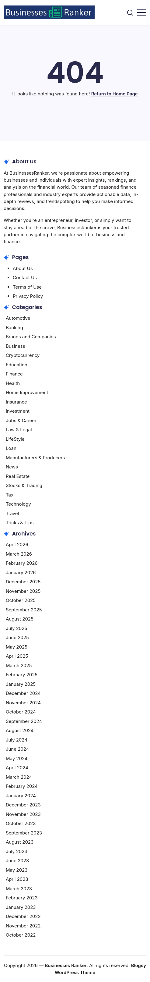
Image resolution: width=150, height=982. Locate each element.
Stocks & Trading (24, 485)
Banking (14, 327)
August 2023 (19, 842)
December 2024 (23, 693)
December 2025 (23, 582)
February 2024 (22, 786)
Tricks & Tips (20, 522)
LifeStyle (15, 439)
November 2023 (23, 814)
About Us (23, 268)
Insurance (16, 402)
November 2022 (23, 926)
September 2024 (24, 721)
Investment (18, 411)
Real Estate (18, 476)
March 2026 (19, 554)
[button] (130, 12)
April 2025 (17, 656)
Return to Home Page (114, 94)
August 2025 (19, 619)
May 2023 (16, 870)
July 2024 (16, 740)
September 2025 (24, 610)
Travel (12, 513)
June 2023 (17, 860)
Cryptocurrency (23, 355)
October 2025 (21, 600)
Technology (18, 504)
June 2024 (17, 749)
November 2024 (23, 703)
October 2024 (21, 712)
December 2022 (23, 916)
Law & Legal (19, 429)
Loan (11, 448)
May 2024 (17, 758)
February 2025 (21, 675)
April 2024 (17, 767)
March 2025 (19, 665)
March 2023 (19, 888)
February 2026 (22, 563)
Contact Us (25, 277)
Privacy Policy (28, 296)
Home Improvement (27, 392)
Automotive (18, 318)
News (12, 467)
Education (16, 365)
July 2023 (16, 851)
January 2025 (21, 684)
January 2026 (21, 572)
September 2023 (24, 833)
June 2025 (17, 637)
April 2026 (17, 544)
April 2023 (17, 879)
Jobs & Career (21, 420)
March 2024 (19, 777)
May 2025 (16, 647)
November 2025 (23, 591)
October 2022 (21, 935)
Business (15, 346)
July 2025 (16, 628)
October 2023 (21, 823)
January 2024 (21, 796)
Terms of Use (27, 287)
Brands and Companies (31, 337)
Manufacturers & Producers (35, 458)
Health (13, 383)
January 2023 (21, 907)
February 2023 (22, 898)
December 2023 (23, 805)
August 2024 (20, 730)
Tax (9, 495)
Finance (14, 374)
